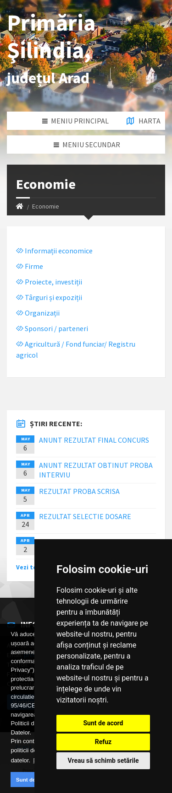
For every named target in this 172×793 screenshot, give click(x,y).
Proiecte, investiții (49, 281)
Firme (29, 266)
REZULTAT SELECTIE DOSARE (85, 516)
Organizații (38, 312)
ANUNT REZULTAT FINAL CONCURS (94, 440)
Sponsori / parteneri (52, 328)
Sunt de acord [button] (34, 779)
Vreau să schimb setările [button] (103, 760)
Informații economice (54, 250)
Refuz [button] (103, 741)
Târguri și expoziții (49, 297)
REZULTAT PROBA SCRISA (79, 491)
